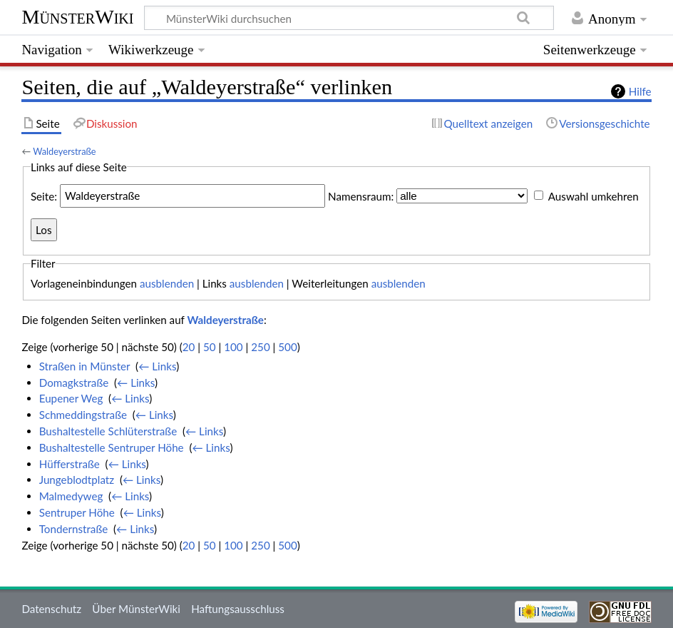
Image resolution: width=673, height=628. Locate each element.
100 (233, 346)
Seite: (44, 195)
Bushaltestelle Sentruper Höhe (111, 447)
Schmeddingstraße (83, 414)
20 (189, 346)
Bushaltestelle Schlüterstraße (108, 431)
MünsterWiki (77, 17)
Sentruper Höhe (77, 512)
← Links (157, 366)
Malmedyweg (71, 496)
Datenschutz (51, 608)
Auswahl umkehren (593, 195)
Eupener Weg (71, 398)
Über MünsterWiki (136, 608)
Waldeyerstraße (64, 151)
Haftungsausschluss (237, 608)
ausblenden (167, 283)
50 (209, 346)
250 (260, 346)
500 (287, 346)
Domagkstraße (74, 382)
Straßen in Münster (84, 366)
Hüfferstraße (69, 463)
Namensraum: (361, 195)
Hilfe (640, 91)
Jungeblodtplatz (76, 479)
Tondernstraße (73, 528)
